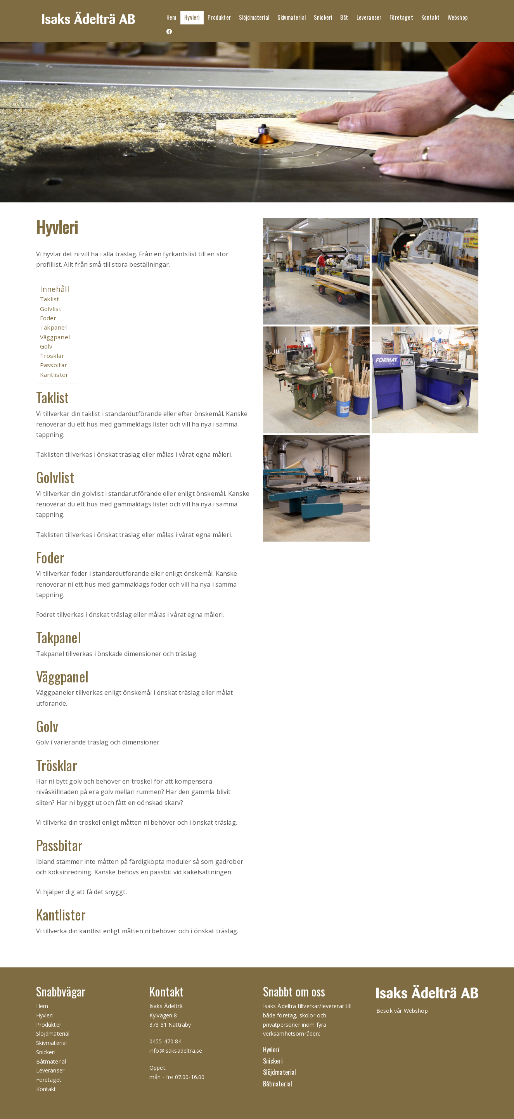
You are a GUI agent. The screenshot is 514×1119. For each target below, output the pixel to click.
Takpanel (53, 327)
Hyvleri (191, 17)
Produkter (219, 17)
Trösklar (52, 355)
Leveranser (369, 17)
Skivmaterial (291, 17)
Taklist (49, 298)
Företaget (401, 17)
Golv (46, 346)
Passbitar (53, 364)
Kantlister (54, 374)
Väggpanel (55, 336)
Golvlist (50, 308)
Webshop (458, 17)
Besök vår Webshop (402, 1010)
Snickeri (323, 17)
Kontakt (430, 17)
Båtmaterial (51, 1061)
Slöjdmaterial (254, 17)
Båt (344, 17)
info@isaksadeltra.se (175, 1050)
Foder (48, 317)
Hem (171, 17)
